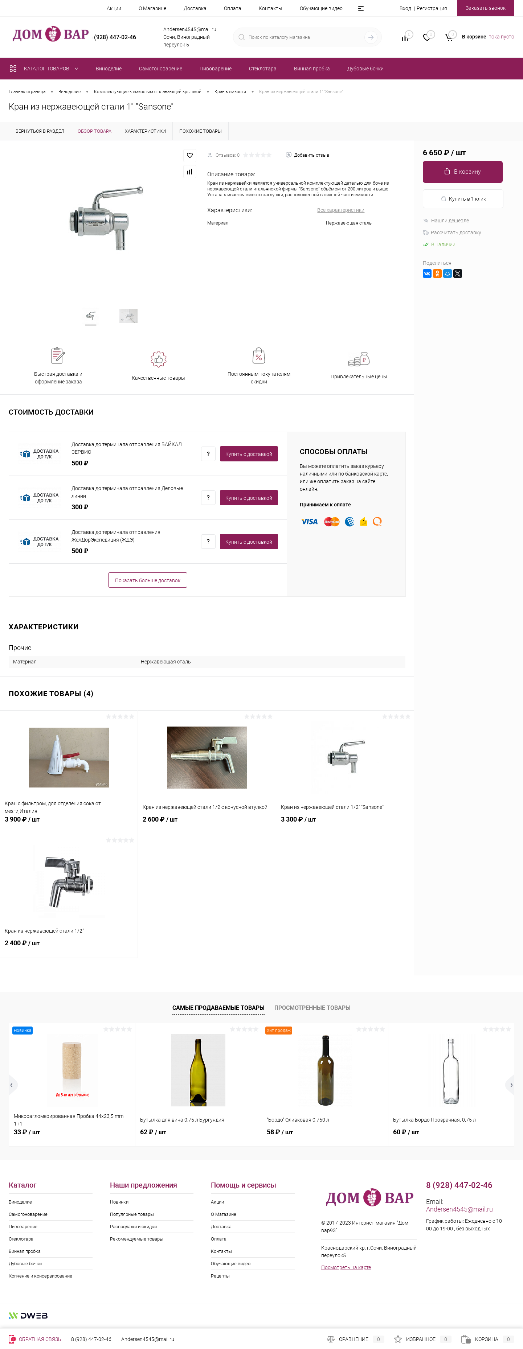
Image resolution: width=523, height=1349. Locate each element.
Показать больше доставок (147, 583)
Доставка (195, 8)
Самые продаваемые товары (218, 1010)
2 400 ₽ (69, 950)
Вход (405, 8)
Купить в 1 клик (463, 199)
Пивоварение (23, 1230)
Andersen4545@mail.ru (459, 1212)
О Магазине (152, 8)
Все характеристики (340, 210)
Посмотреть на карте (346, 1270)
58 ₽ (280, 1135)
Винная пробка (25, 1254)
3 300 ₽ (345, 827)
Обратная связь (35, 1339)
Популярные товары (132, 1217)
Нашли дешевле (446, 220)
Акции (114, 8)
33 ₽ (27, 1135)
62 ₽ (153, 1135)
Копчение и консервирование (40, 1279)
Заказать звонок (486, 8)
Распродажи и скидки (133, 1230)
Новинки (119, 1205)
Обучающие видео (321, 8)
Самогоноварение (28, 1217)
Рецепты (220, 1279)
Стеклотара (21, 1242)
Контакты (270, 8)
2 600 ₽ (207, 827)
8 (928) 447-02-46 (91, 1339)
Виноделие (20, 1205)
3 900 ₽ (69, 827)
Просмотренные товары (312, 1010)
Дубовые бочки (25, 1267)
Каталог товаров (45, 68)
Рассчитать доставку (452, 232)
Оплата (232, 8)
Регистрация (432, 8)
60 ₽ (406, 1135)
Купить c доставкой (248, 457)
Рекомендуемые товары (136, 1242)
